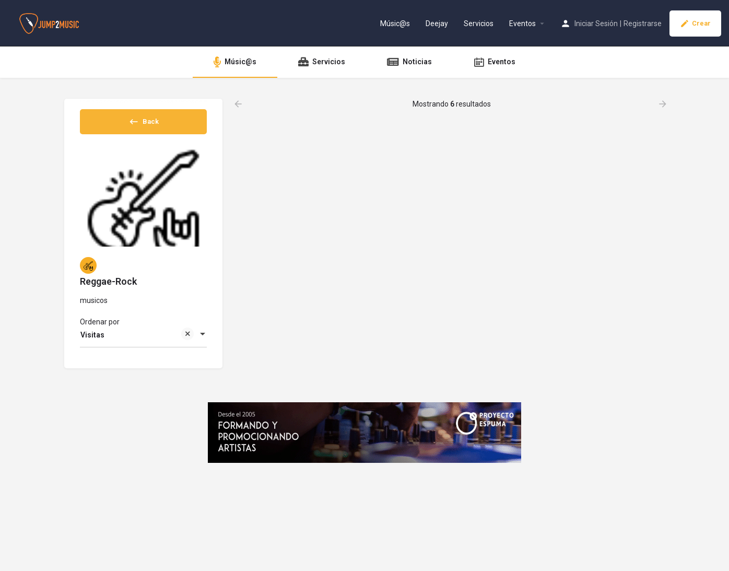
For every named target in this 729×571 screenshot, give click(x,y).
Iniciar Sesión (596, 23)
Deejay (437, 23)
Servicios (478, 23)
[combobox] (143, 343)
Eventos (522, 23)
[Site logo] (50, 22)
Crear (695, 23)
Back (143, 125)
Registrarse (643, 23)
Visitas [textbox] (137, 344)
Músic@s (395, 23)
